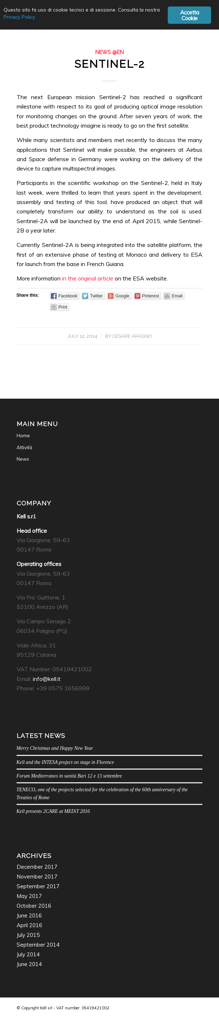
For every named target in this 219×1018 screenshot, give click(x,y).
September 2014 (38, 944)
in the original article (87, 278)
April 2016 (29, 925)
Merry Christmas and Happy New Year (55, 748)
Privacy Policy (19, 17)
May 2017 (29, 896)
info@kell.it (47, 678)
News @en (109, 52)
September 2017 (38, 886)
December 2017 (37, 866)
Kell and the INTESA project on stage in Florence (65, 762)
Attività (24, 447)
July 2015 (28, 934)
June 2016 (29, 915)
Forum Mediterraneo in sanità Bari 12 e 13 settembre (69, 776)
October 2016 (34, 905)
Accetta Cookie (189, 15)
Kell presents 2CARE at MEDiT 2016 (53, 811)
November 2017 (37, 876)
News (23, 459)
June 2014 (29, 964)
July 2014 (28, 954)
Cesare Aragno (132, 336)
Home (23, 435)
